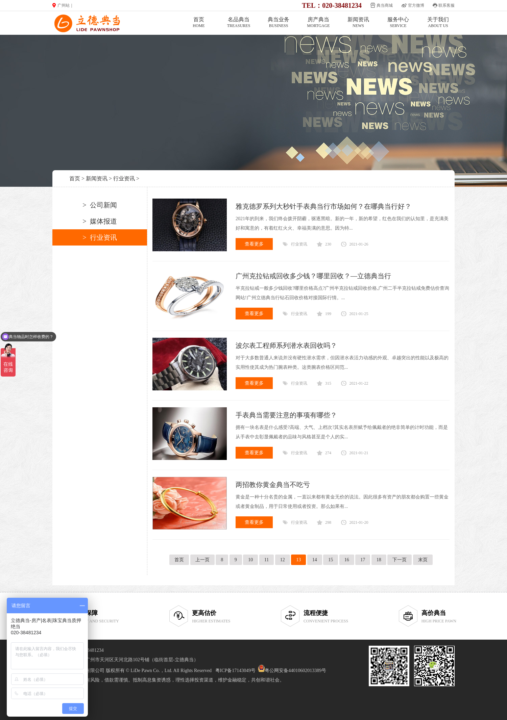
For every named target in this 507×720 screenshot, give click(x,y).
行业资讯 (124, 178)
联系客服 (446, 5)
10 (250, 559)
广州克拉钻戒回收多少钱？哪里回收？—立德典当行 (313, 276)
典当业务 (278, 22)
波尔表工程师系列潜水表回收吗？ (286, 345)
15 (330, 559)
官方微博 (416, 5)
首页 (198, 22)
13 (298, 559)
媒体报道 (103, 221)
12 (282, 559)
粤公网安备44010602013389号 (295, 670)
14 (314, 559)
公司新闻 (103, 205)
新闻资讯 (358, 22)
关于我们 (438, 22)
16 (346, 559)
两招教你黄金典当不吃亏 (273, 484)
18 (379, 559)
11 (266, 559)
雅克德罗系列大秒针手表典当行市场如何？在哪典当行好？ (323, 206)
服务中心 (398, 22)
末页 (423, 559)
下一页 (399, 559)
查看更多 (254, 244)
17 (362, 559)
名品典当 (238, 22)
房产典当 (318, 22)
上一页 (202, 559)
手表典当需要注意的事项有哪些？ (286, 415)
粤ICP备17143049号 (235, 670)
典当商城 (385, 5)
